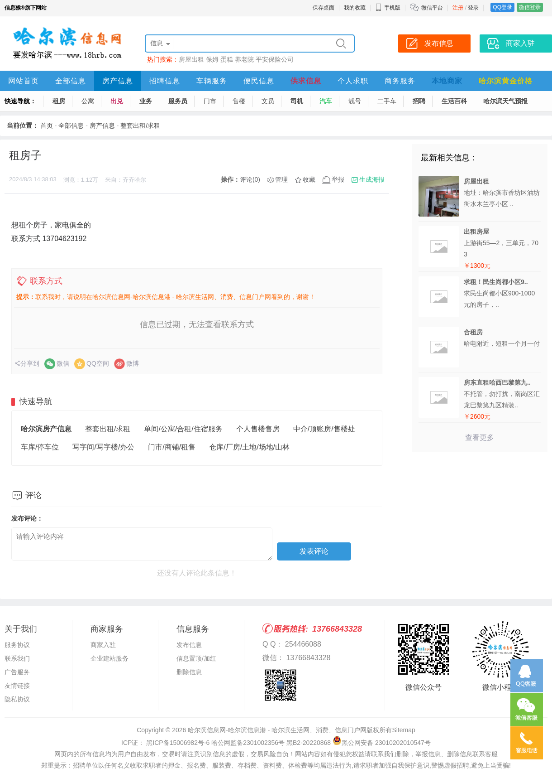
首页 (46, 125)
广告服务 (17, 672)
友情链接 (17, 685)
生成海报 (372, 179)
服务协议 (17, 644)
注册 (457, 8)
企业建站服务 (109, 658)
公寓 (87, 101)
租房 (58, 101)
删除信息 (189, 672)
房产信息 (117, 81)
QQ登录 (502, 7)
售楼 (239, 101)
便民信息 (258, 81)
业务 (145, 101)
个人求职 (353, 81)
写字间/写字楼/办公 (103, 447)
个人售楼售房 (258, 429)
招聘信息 (164, 81)
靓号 (354, 101)
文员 (268, 101)
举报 (338, 179)
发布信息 (189, 644)
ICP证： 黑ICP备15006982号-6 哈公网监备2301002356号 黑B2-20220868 (226, 742)
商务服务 (400, 81)
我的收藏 (355, 8)
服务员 (177, 101)
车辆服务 (211, 81)
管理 (281, 179)
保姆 (212, 59)
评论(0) (250, 179)
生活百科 (454, 101)
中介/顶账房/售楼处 (324, 429)
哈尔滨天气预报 (505, 101)
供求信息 (305, 81)
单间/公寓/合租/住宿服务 (183, 429)
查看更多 (479, 437)
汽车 (325, 101)
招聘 (419, 101)
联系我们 (17, 658)
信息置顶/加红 (196, 658)
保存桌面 (323, 8)
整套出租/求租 (140, 125)
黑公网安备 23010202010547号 (382, 742)
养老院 (244, 59)
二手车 (386, 101)
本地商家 (447, 81)
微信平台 (432, 8)
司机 (296, 101)
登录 (473, 8)
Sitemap (403, 730)
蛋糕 (226, 59)
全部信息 (70, 81)
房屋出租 (191, 59)
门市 (210, 101)
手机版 (387, 8)
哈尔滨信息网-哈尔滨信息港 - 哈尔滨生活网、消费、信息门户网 (277, 730)
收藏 (309, 179)
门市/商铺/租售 (171, 447)
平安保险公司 (275, 59)
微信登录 (530, 7)
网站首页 (23, 81)
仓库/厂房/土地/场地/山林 (249, 447)
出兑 (116, 101)
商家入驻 (103, 644)
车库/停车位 (40, 447)
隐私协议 (17, 699)
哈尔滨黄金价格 (506, 81)
